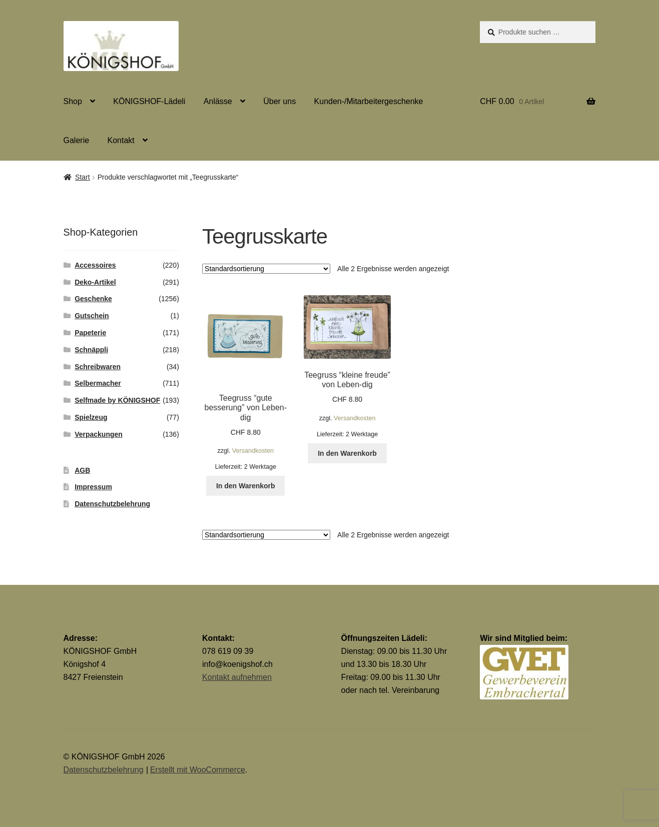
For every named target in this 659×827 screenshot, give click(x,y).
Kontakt (121, 140)
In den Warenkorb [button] (245, 486)
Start (82, 177)
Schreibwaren (98, 367)
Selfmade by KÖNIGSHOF (117, 400)
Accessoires (95, 265)
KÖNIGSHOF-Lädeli (149, 101)
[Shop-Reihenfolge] (266, 269)
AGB (82, 470)
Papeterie (90, 333)
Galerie (77, 140)
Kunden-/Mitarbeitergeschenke (368, 101)
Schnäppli (91, 350)
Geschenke (93, 299)
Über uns (279, 101)
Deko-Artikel (95, 282)
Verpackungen (99, 434)
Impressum (93, 487)
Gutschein (92, 316)
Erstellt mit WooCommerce (197, 769)
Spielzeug (91, 417)
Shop (73, 101)
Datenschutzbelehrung (112, 504)
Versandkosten (253, 450)
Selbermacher (98, 383)
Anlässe (218, 101)
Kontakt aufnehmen (237, 677)
